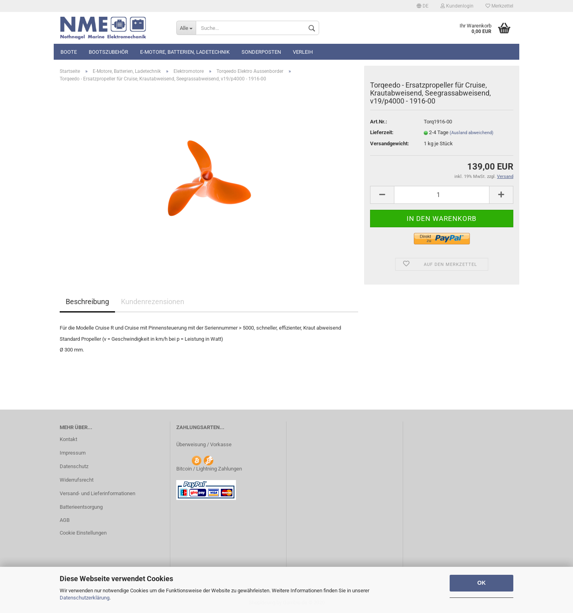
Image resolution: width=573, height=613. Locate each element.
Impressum (73, 453)
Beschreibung (87, 301)
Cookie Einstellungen (83, 533)
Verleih (303, 52)
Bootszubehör (108, 52)
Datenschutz (74, 466)
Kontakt (68, 439)
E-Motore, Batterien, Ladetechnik (185, 52)
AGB (65, 520)
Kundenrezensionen (152, 301)
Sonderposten (261, 52)
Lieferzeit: (382, 132)
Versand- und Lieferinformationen (97, 493)
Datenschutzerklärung (84, 598)
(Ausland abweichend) (471, 132)
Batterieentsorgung (81, 507)
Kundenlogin (457, 6)
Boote (68, 52)
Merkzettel (499, 6)
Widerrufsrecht (77, 480)
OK (481, 583)
